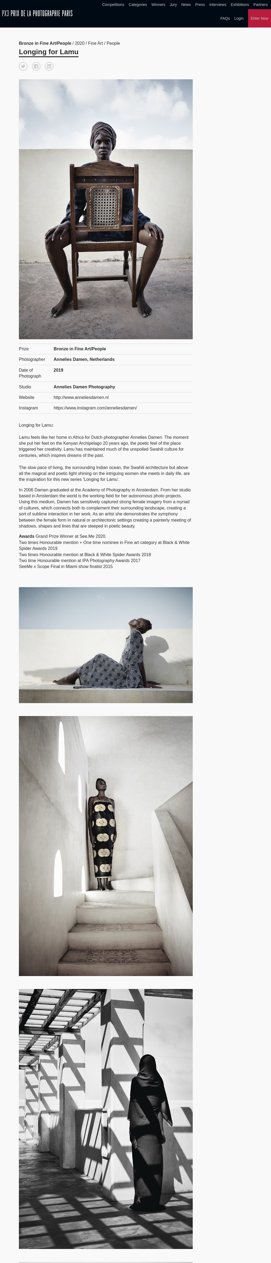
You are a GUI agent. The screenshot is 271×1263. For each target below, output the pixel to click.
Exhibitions (240, 4)
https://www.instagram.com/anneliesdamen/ (95, 408)
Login (238, 18)
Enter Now (259, 18)
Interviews (217, 4)
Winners (158, 4)
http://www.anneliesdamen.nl (81, 397)
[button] (23, 66)
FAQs (225, 18)
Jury (173, 4)
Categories (138, 4)
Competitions (113, 4)
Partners (260, 4)
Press (200, 4)
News (186, 4)
